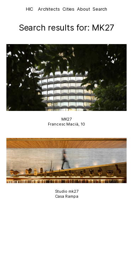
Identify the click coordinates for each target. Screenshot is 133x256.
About (83, 9)
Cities (68, 9)
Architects (49, 9)
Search (100, 9)
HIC (29, 9)
